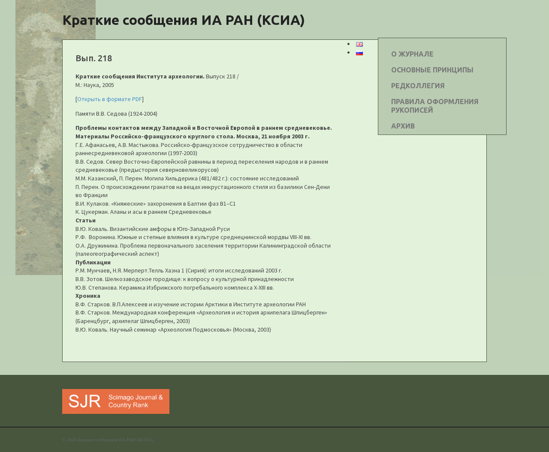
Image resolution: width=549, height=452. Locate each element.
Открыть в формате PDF (109, 99)
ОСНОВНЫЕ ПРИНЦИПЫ (432, 70)
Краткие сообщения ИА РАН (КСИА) (183, 19)
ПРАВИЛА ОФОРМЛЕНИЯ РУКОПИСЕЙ (435, 106)
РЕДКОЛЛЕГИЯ (418, 86)
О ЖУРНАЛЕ (412, 54)
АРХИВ (403, 126)
